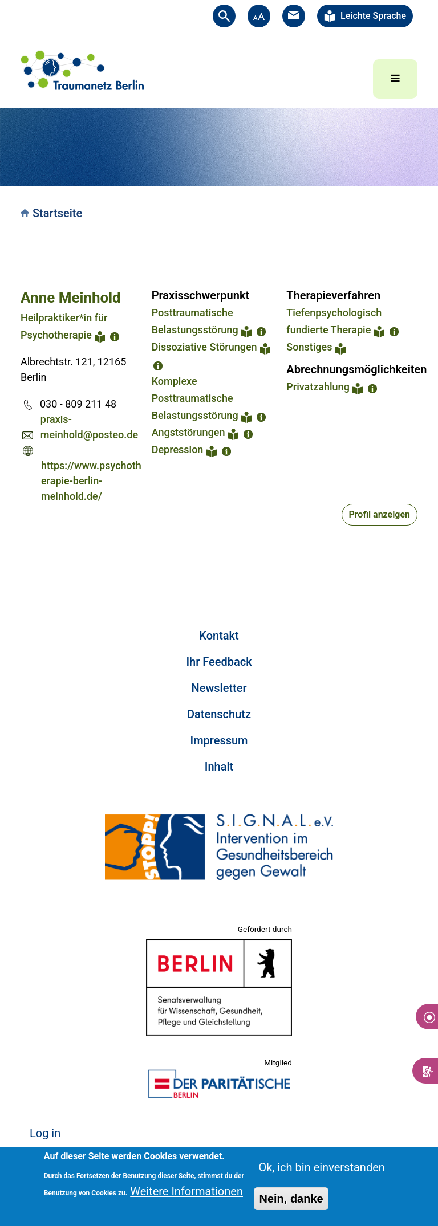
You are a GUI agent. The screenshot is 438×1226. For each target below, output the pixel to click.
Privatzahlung (318, 387)
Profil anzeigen (379, 514)
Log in (45, 1133)
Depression (178, 449)
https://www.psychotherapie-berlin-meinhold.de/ (91, 480)
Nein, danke (291, 1198)
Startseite (57, 213)
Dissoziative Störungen (204, 347)
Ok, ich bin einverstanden (321, 1167)
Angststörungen (188, 432)
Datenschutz (219, 714)
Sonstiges (309, 347)
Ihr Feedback (219, 662)
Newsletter (219, 688)
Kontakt (218, 635)
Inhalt (219, 766)
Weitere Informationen (186, 1191)
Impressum (219, 740)
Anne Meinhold (71, 297)
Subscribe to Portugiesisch (25, 548)
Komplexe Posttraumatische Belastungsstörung (195, 398)
